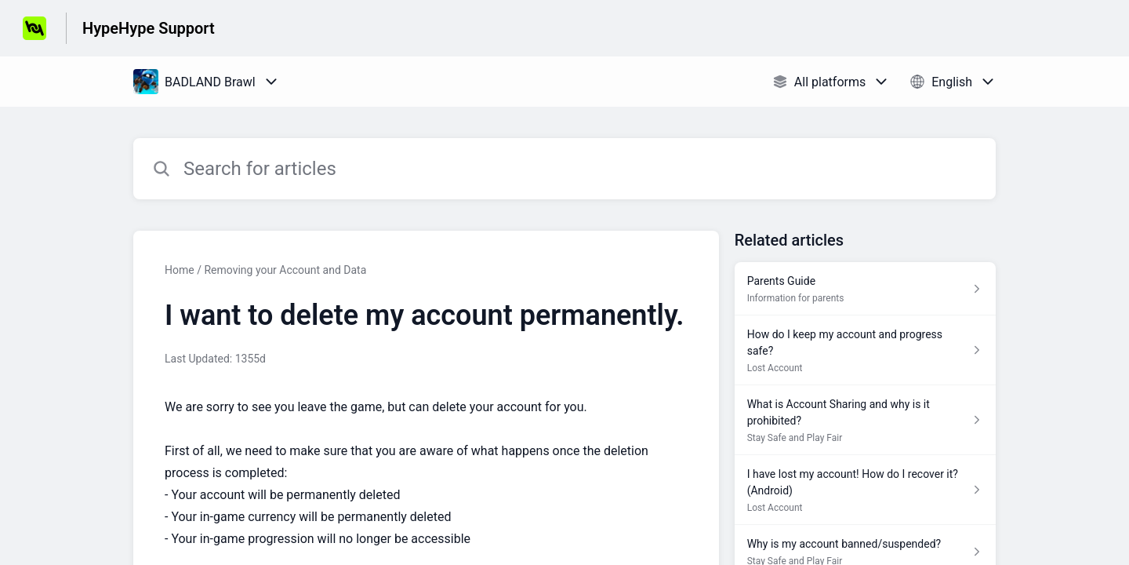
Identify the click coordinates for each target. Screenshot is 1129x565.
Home (179, 270)
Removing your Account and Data (285, 270)
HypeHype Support (148, 28)
